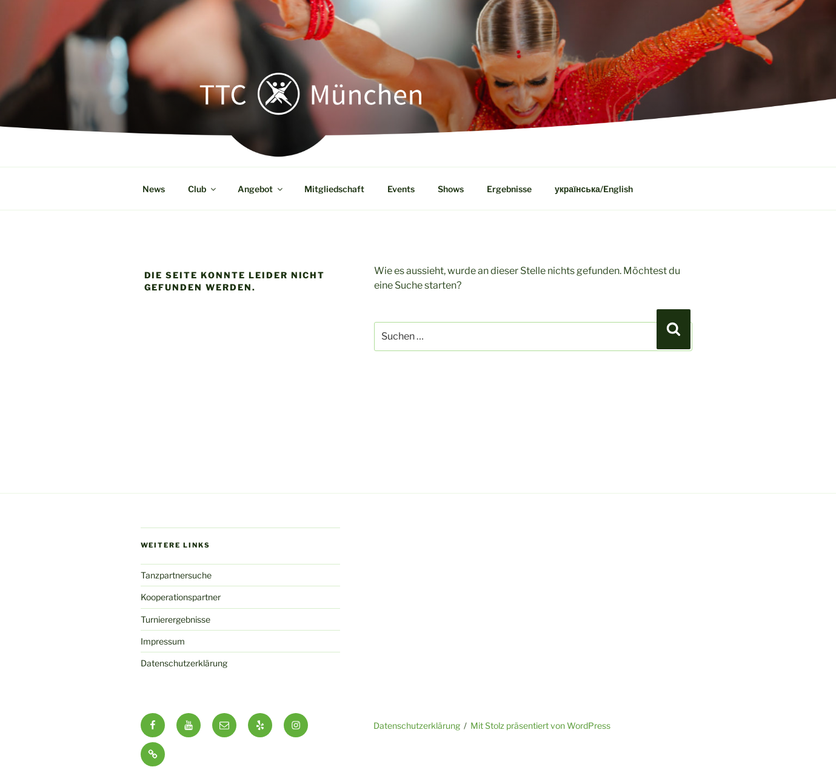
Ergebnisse (509, 189)
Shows (451, 189)
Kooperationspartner (181, 597)
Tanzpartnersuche (176, 575)
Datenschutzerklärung (184, 663)
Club (203, 189)
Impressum (163, 641)
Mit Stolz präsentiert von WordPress (540, 725)
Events (401, 189)
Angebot (261, 189)
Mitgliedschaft (334, 189)
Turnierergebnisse (175, 619)
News (153, 189)
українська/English (594, 189)
